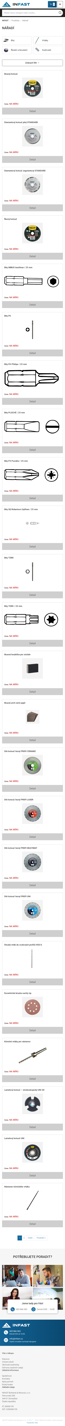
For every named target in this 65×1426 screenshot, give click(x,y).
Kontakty (6, 1379)
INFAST (5, 20)
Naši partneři (7, 1382)
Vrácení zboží (8, 1362)
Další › (30, 1238)
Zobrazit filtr (32, 63)
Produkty (15, 20)
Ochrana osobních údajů (12, 1367)
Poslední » (41, 1238)
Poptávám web (32, 1423)
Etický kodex (7, 1384)
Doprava (5, 1359)
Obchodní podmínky (10, 1365)
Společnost (7, 1376)
